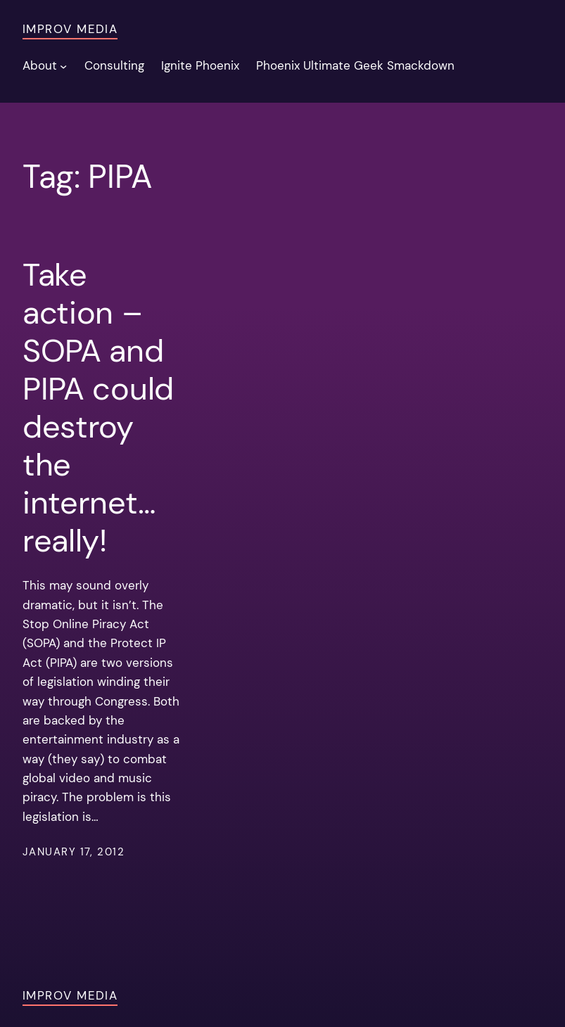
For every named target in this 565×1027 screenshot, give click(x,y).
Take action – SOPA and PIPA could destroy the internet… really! (98, 407)
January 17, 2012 (74, 852)
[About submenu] (63, 65)
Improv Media (70, 29)
